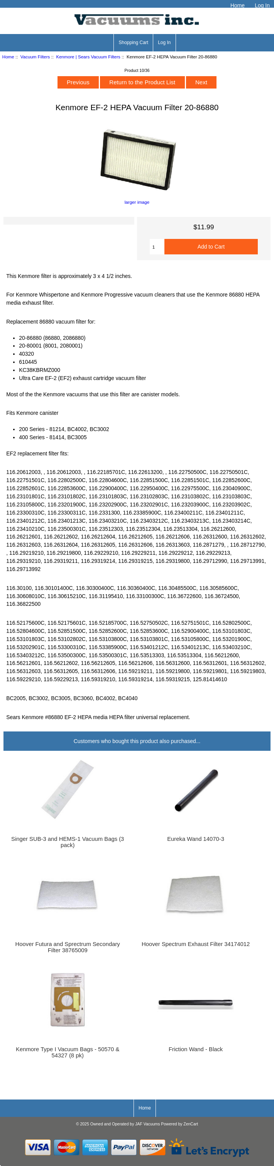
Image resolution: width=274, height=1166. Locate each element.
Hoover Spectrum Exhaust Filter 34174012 (196, 944)
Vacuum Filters (35, 56)
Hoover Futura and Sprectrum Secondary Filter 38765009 (67, 947)
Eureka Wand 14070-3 (195, 839)
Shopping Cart (133, 42)
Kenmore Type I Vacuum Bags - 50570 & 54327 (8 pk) (67, 1052)
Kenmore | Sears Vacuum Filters (88, 56)
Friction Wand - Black (196, 1049)
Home (237, 5)
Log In (262, 5)
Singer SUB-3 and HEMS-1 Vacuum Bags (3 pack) (67, 842)
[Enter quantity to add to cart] (157, 246)
